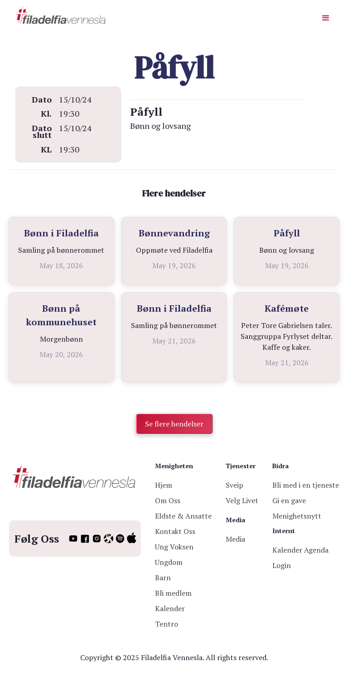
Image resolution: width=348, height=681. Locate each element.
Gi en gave (289, 500)
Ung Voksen (174, 547)
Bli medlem (173, 593)
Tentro (166, 624)
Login (281, 565)
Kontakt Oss (175, 531)
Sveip (234, 485)
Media (235, 539)
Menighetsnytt (296, 516)
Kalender (170, 608)
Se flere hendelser (174, 424)
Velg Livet (242, 500)
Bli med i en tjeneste (305, 485)
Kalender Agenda (300, 550)
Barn (163, 578)
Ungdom (169, 562)
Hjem (163, 485)
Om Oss (167, 500)
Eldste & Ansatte (183, 516)
